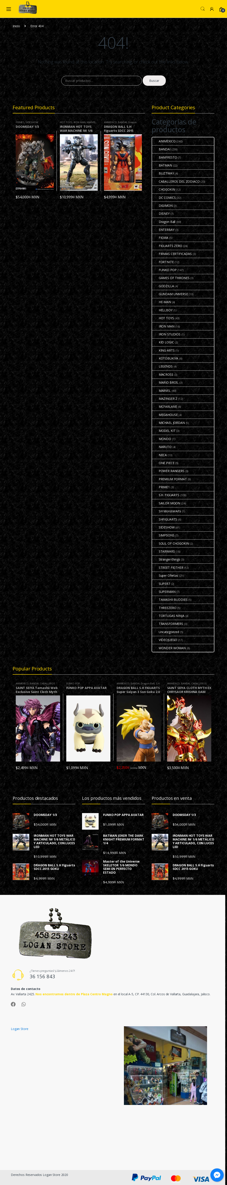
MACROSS (162, 374)
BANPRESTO (164, 157)
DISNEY (161, 213)
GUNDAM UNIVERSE (170, 294)
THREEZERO (164, 608)
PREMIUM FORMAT (169, 479)
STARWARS (163, 551)
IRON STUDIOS (166, 334)
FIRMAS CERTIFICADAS (172, 254)
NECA (159, 455)
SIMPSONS (163, 535)
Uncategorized (165, 632)
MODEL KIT (164, 431)
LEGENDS (162, 366)
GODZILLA (163, 286)
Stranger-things (166, 559)
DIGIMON (162, 205)
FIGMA (160, 237)
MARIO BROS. (165, 382)
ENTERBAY (163, 230)
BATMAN (162, 165)
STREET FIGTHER (167, 567)
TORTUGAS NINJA (168, 616)
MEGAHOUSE (165, 415)
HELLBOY (162, 310)
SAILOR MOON (166, 503)
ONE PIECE (163, 463)
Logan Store (19, 1029)
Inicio (16, 26)
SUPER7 (161, 584)
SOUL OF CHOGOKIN (170, 543)
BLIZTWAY (163, 173)
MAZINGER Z (165, 398)
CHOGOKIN (163, 189)
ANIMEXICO (110, 122)
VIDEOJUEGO (164, 640)
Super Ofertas (165, 575)
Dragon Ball (163, 222)
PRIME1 (20, 122)
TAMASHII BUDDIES (170, 599)
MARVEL (91, 122)
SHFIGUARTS (164, 519)
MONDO (161, 439)
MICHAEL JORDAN (168, 423)
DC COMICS (164, 197)
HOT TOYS (66, 122)
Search (202, 8)
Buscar (154, 80)
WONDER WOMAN (169, 648)
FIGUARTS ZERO (167, 246)
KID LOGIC (163, 342)
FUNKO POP (164, 270)
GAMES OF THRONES (171, 278)
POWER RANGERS (168, 471)
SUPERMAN (164, 592)
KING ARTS (163, 350)
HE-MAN (161, 302)
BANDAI (122, 122)
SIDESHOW (31, 122)
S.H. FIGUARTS (165, 495)
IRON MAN (80, 122)
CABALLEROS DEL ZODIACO (176, 181)
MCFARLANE (164, 406)
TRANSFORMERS (167, 624)
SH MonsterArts (166, 511)
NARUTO (162, 447)
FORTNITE (163, 262)
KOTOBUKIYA (165, 358)
